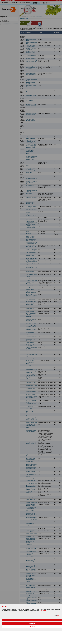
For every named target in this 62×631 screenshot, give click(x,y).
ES (58, 615)
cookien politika (42, 610)
